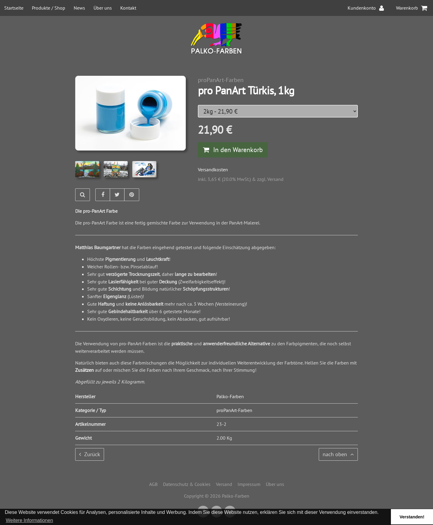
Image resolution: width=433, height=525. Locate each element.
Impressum (249, 484)
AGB (153, 484)
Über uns (103, 8)
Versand (224, 484)
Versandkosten (213, 169)
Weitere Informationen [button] (29, 520)
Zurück (89, 454)
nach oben (338, 454)
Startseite (13, 8)
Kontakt (128, 8)
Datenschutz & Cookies (186, 484)
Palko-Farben (230, 396)
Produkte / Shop (48, 8)
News (79, 8)
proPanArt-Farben (221, 80)
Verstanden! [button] (412, 516)
